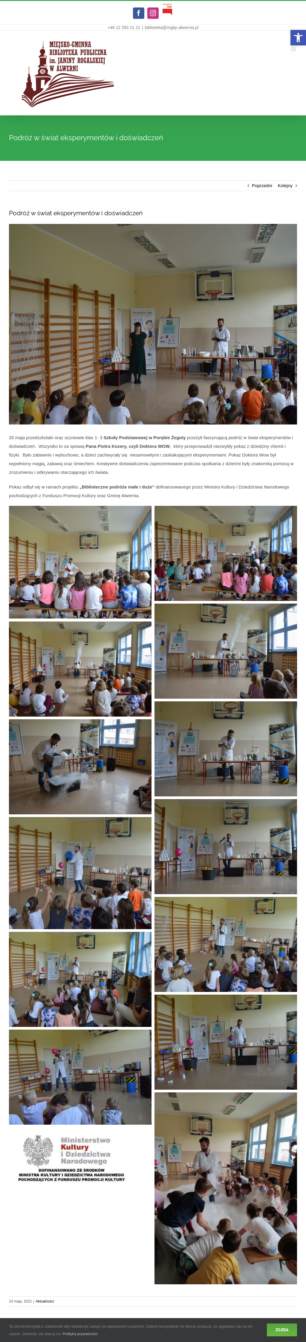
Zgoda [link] (282, 1329)
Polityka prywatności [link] (80, 1334)
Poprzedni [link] (262, 185)
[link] (298, 37)
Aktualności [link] (45, 1301)
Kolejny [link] (285, 185)
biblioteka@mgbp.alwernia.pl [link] (171, 27)
